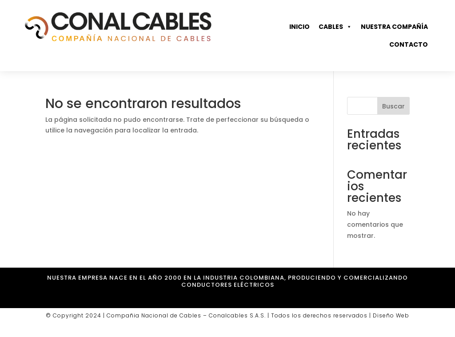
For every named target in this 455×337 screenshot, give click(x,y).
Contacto (408, 44)
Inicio (299, 26)
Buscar (393, 106)
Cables (335, 27)
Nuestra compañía (394, 26)
